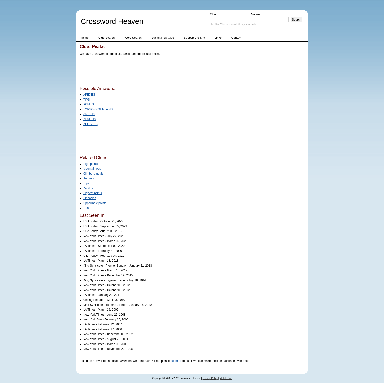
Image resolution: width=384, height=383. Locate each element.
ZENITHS (89, 119)
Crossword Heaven (112, 21)
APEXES (89, 94)
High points (90, 164)
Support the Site (194, 37)
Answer (255, 14)
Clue (213, 14)
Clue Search (106, 37)
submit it (176, 361)
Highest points (92, 193)
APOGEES (90, 124)
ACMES (88, 104)
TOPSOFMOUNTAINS (98, 109)
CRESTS (89, 114)
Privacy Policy (210, 378)
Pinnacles (89, 198)
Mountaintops (92, 168)
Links (218, 37)
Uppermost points (94, 203)
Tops (86, 183)
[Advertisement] (169, 72)
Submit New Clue (162, 37)
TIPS (86, 99)
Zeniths (88, 188)
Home (85, 37)
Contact (236, 37)
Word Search (133, 37)
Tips (86, 208)
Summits (89, 178)
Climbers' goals (93, 173)
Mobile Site (226, 378)
